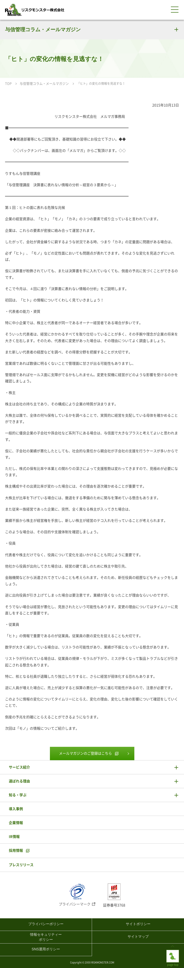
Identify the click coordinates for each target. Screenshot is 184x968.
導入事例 (16, 809)
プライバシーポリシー (46, 924)
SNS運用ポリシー (46, 949)
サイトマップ (138, 936)
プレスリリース (21, 865)
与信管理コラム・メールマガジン (43, 29)
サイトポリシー (138, 924)
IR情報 (14, 836)
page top (172, 954)
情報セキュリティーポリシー (46, 937)
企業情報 (16, 822)
